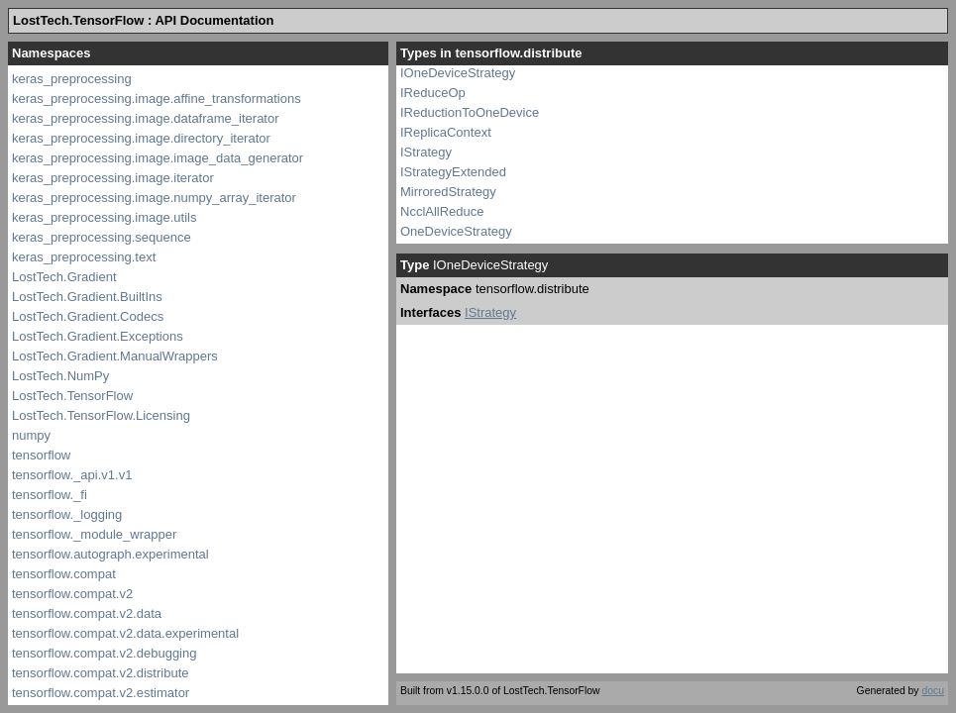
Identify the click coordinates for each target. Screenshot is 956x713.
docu (932, 690)
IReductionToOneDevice (469, 112)
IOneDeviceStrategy (457, 72)
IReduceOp (433, 92)
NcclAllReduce (442, 211)
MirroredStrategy (448, 191)
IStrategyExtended (453, 171)
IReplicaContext (445, 132)
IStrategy (426, 152)
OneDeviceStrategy (456, 231)
